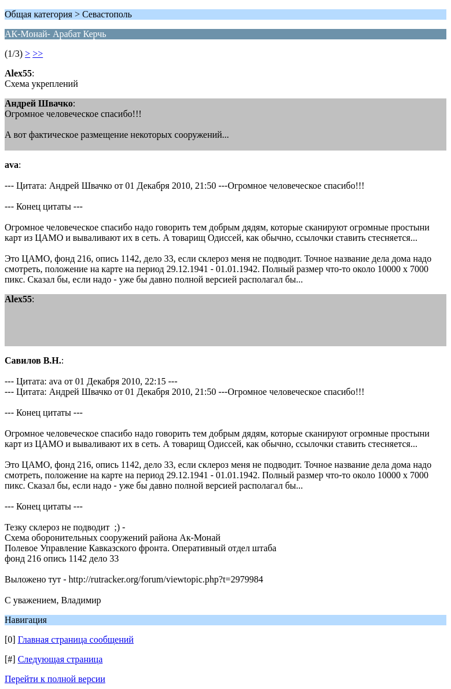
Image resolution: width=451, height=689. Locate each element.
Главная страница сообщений (76, 639)
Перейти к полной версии (55, 679)
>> (37, 53)
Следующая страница (60, 659)
